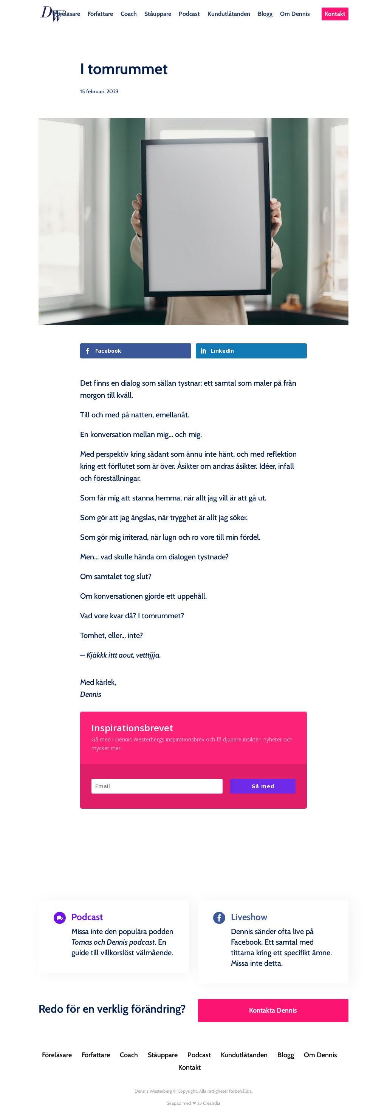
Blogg (265, 13)
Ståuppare (157, 13)
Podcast (189, 13)
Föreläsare (67, 13)
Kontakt (335, 13)
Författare (100, 13)
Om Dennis (295, 13)
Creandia (211, 1103)
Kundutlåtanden (228, 13)
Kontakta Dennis (273, 1010)
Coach (129, 13)
